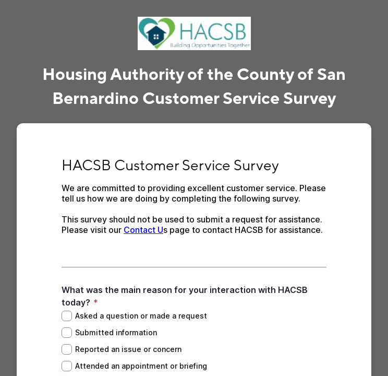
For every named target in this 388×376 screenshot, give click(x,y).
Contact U (143, 230)
